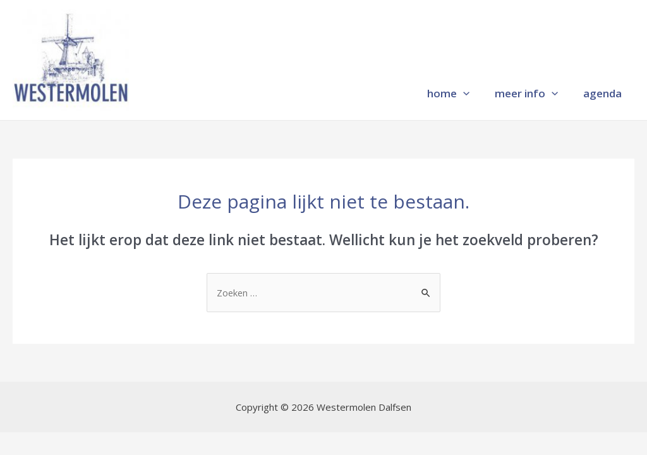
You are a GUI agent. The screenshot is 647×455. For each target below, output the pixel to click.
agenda (602, 91)
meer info (526, 91)
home (448, 91)
